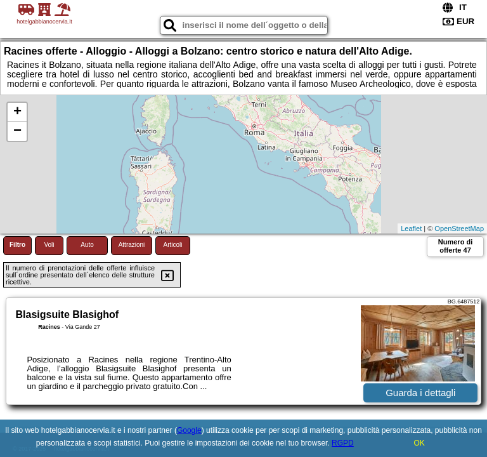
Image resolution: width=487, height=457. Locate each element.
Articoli (172, 244)
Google (189, 430)
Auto (87, 244)
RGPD (343, 443)
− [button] (17, 131)
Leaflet (411, 228)
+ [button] (17, 112)
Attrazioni (132, 244)
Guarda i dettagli (420, 392)
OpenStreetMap (459, 228)
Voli (49, 244)
